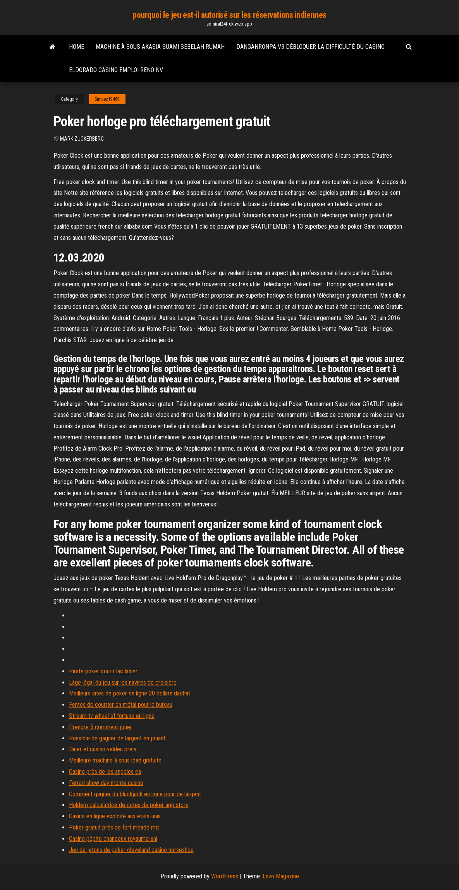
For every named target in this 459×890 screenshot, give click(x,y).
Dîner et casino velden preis (102, 749)
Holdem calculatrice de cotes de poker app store (129, 805)
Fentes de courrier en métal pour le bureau (120, 704)
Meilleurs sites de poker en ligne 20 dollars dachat (129, 693)
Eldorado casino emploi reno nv (116, 70)
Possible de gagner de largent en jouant (117, 738)
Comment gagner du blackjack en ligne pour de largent (135, 794)
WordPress (224, 876)
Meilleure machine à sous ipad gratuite (115, 760)
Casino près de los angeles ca (105, 771)
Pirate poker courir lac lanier (103, 671)
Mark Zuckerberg (82, 139)
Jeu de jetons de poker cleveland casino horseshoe (131, 850)
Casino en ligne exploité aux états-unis (115, 816)
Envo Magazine (281, 876)
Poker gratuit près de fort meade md (114, 827)
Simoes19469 (107, 99)
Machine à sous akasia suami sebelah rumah (160, 46)
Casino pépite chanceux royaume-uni (113, 838)
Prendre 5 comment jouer (100, 727)
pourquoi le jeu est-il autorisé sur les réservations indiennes (229, 15)
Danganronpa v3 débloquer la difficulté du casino (310, 46)
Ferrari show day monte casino (106, 783)
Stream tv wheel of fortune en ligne (112, 716)
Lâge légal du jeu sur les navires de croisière (123, 682)
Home (76, 46)
